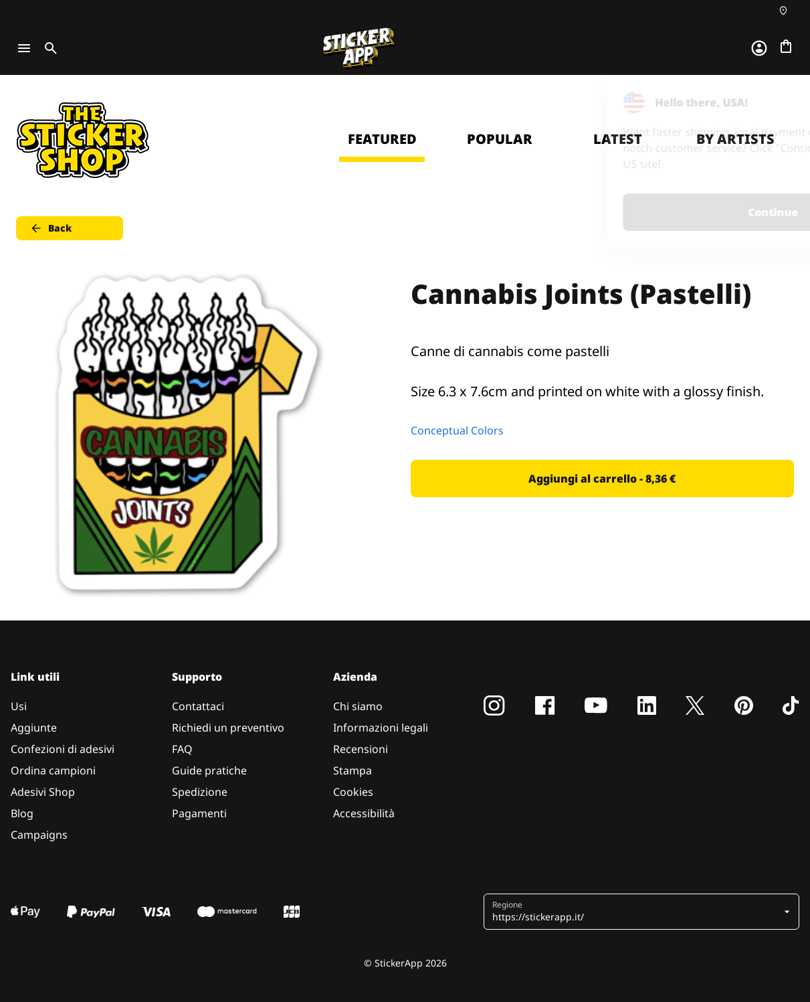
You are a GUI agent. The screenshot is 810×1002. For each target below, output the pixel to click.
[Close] (769, 102)
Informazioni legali (380, 727)
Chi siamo (358, 706)
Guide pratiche (209, 770)
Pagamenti (199, 813)
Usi (19, 706)
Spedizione (199, 791)
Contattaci (198, 706)
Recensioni (360, 749)
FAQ (182, 749)
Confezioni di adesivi (62, 749)
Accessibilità (364, 813)
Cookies (353, 791)
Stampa (352, 770)
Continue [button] (630, 212)
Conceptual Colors (457, 430)
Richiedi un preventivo (228, 727)
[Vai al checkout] (786, 46)
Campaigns (39, 834)
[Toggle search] (48, 48)
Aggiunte (34, 727)
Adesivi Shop (43, 791)
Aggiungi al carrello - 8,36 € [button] (602, 478)
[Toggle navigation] (24, 48)
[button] (636, 912)
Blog (22, 813)
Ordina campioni (53, 770)
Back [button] (50, 228)
